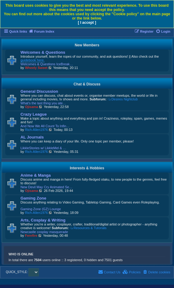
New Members (87, 45)
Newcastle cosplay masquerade (44, 232)
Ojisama (31, 107)
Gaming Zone (33, 198)
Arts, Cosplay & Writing (42, 220)
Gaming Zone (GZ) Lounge (40, 209)
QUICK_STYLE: (22, 272)
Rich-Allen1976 (36, 129)
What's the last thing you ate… (43, 103)
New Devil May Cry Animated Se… (46, 187)
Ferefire (31, 235)
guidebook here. (32, 60)
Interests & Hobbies (87, 168)
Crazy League (33, 114)
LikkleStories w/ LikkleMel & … (43, 148)
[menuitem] (163, 31)
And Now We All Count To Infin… (44, 126)
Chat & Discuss (86, 84)
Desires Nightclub (122, 99)
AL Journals (32, 137)
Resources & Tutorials (88, 228)
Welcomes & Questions (42, 52)
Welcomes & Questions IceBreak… (46, 64)
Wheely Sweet (36, 68)
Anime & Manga (35, 175)
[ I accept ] (87, 22)
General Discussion (39, 91)
